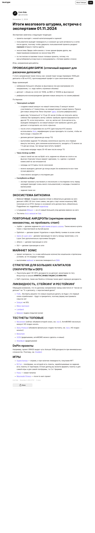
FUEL (19, 294)
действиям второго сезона (52, 226)
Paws (19, 373)
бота (34, 131)
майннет (30, 260)
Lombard (20, 309)
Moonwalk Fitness (24, 376)
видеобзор (43, 206)
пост (58, 321)
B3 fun (19, 364)
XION (19, 337)
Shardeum (21, 341)
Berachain (21, 334)
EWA (58, 260)
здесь (54, 112)
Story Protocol (22, 328)
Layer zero (27, 236)
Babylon (20, 313)
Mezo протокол (23, 306)
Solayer (20, 302)
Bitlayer (30, 210)
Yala (39, 213)
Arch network (30, 213)
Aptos (19, 236)
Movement (21, 321)
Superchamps (22, 361)
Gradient (38, 352)
